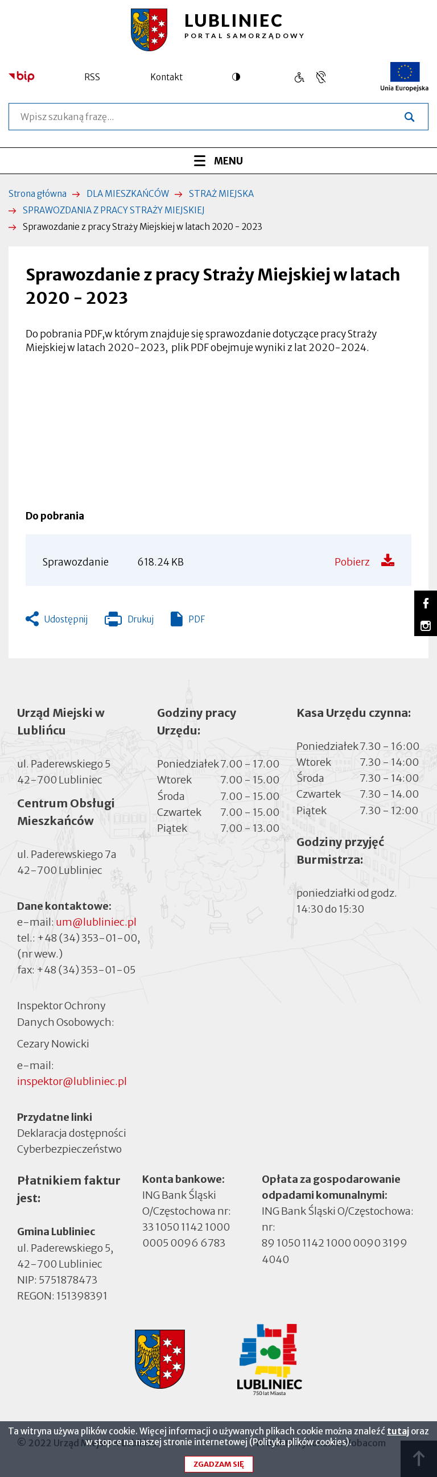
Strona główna (38, 193)
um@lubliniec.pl (96, 922)
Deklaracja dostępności (71, 1133)
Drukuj (129, 622)
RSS (92, 77)
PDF (196, 619)
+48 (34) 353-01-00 (87, 937)
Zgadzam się (218, 1464)
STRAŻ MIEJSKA (221, 193)
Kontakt (166, 77)
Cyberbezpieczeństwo (69, 1148)
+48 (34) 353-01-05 (85, 969)
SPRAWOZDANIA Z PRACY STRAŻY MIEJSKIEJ (114, 210)
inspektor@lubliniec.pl (72, 1081)
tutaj (398, 1431)
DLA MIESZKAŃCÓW (127, 193)
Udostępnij (66, 619)
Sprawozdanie (76, 562)
